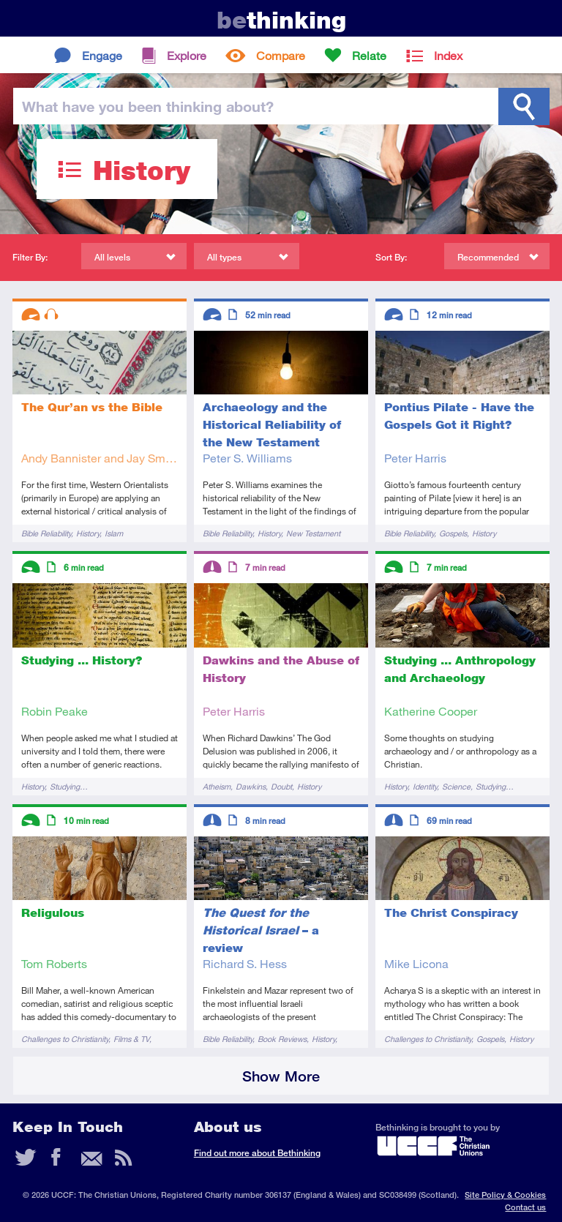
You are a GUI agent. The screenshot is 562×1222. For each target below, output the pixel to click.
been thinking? (148, 106)
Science (456, 786)
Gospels (453, 533)
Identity (425, 786)
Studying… (69, 786)
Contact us (525, 1207)
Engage (102, 55)
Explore (186, 55)
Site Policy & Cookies (505, 1194)
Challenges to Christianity (64, 1038)
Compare (280, 55)
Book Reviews (282, 1038)
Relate (369, 55)
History (88, 533)
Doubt (281, 786)
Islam (114, 533)
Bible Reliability (46, 533)
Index (448, 55)
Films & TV (131, 1038)
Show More (281, 1076)
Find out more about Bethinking (257, 1152)
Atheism (217, 786)
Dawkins (251, 786)
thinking (281, 20)
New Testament (313, 533)
